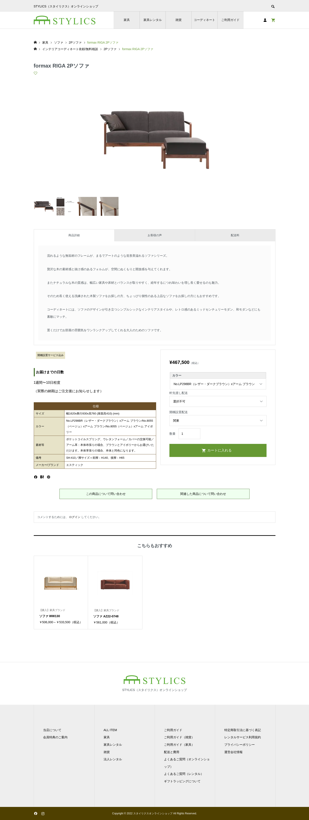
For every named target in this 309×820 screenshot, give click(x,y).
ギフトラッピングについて (182, 781)
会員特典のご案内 (55, 737)
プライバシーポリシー (239, 744)
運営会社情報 (233, 752)
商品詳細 (74, 235)
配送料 (235, 235)
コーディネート (204, 20)
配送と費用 (171, 752)
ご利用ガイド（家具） (179, 744)
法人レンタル (113, 759)
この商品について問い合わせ (106, 494)
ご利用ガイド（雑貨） (179, 737)
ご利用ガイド (230, 20)
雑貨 (179, 20)
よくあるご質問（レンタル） (184, 774)
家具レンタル (153, 20)
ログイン (74, 517)
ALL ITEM (110, 730)
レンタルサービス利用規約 (242, 737)
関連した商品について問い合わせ (203, 494)
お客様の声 (155, 235)
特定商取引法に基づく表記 (242, 730)
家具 (127, 20)
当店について (52, 730)
